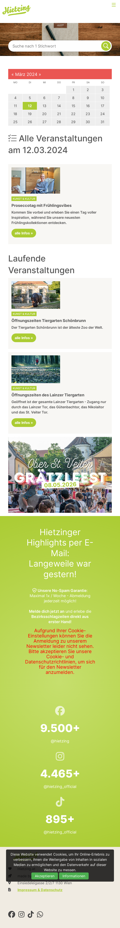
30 (88, 122)
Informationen (73, 876)
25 (15, 122)
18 (15, 114)
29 (73, 122)
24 (102, 114)
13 (44, 106)
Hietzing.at (17, 10)
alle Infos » (24, 233)
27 (44, 122)
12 (30, 106)
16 (88, 106)
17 (102, 106)
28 (59, 122)
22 (73, 114)
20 (44, 114)
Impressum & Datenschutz (40, 890)
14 (59, 106)
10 (102, 98)
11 (15, 106)
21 (59, 114)
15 (73, 106)
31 (102, 122)
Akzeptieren (44, 876)
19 (30, 114)
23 (88, 114)
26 (30, 122)
